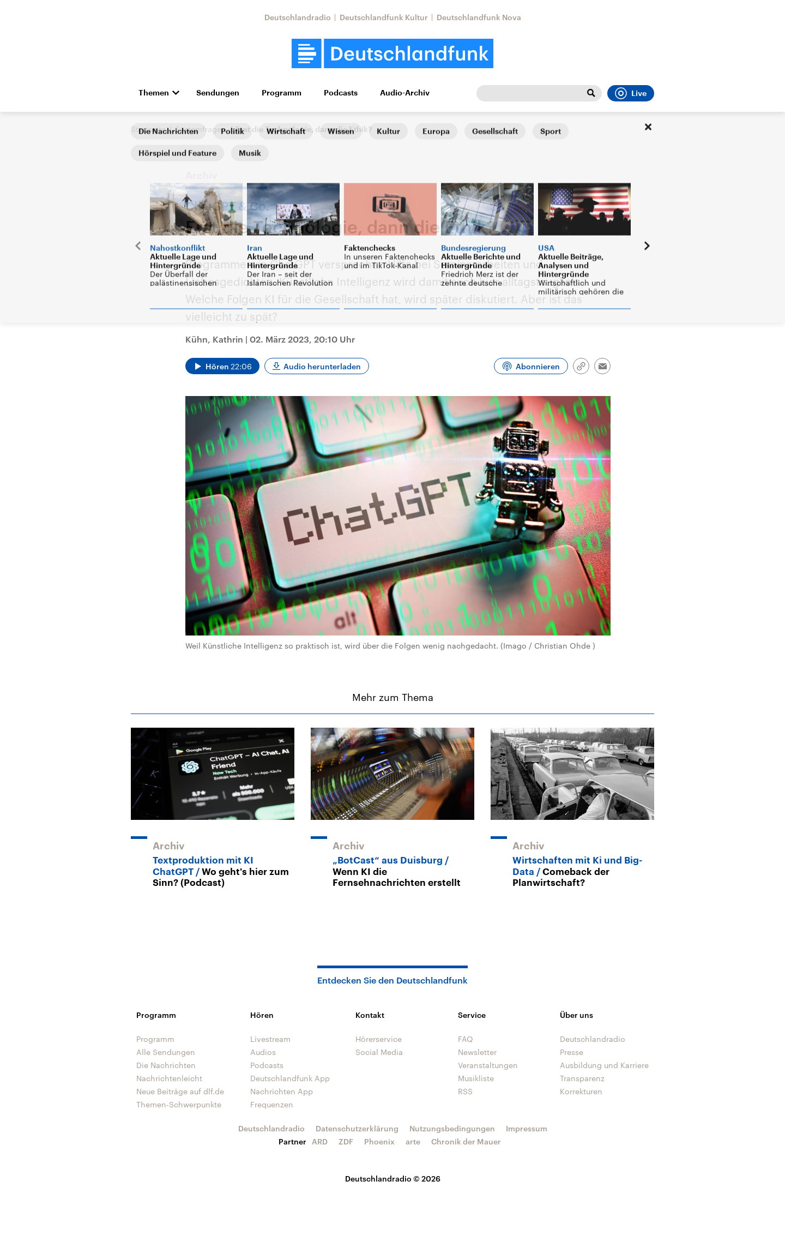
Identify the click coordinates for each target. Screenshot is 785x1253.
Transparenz (582, 1078)
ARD (320, 1141)
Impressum (526, 1128)
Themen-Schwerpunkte (178, 1104)
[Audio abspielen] (222, 366)
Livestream (270, 1039)
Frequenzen (271, 1104)
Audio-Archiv (405, 93)
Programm (281, 93)
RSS (465, 1091)
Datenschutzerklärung (357, 1128)
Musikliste (476, 1078)
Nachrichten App (281, 1091)
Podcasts (341, 93)
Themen (153, 93)
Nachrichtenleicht (169, 1078)
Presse (571, 1052)
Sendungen (217, 93)
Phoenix (379, 1141)
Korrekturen (581, 1091)
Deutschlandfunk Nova (479, 17)
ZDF (346, 1141)
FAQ (465, 1039)
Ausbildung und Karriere (604, 1065)
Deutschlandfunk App (290, 1078)
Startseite (148, 129)
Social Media (379, 1052)
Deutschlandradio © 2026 (392, 1178)
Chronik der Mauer (466, 1141)
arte (413, 1141)
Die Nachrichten (166, 1065)
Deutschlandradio (297, 17)
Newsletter (477, 1052)
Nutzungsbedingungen (452, 1128)
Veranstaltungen (488, 1065)
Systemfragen (200, 129)
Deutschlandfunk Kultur (384, 17)
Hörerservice (378, 1039)
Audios (263, 1052)
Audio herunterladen (322, 366)
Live (631, 93)
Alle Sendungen (165, 1052)
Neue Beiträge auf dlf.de (180, 1091)
